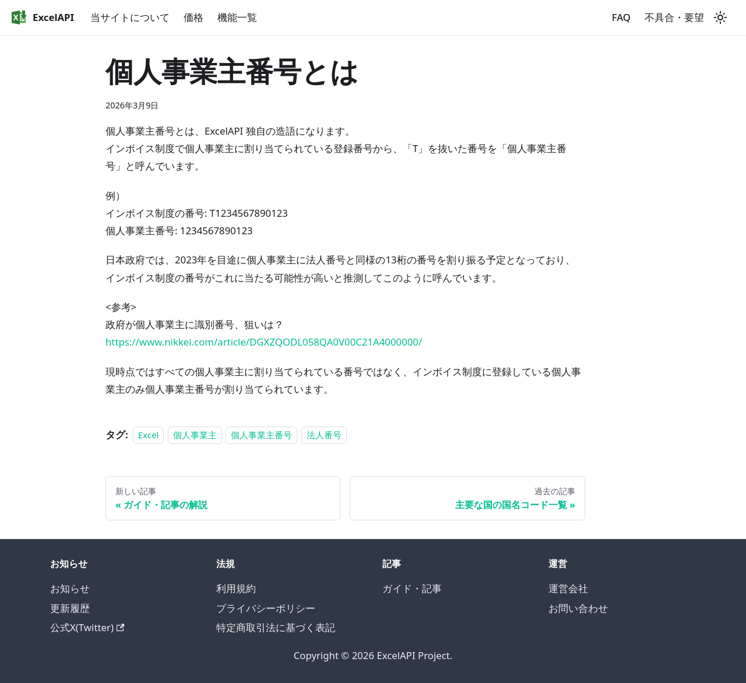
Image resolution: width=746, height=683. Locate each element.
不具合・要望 (674, 17)
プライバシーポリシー (265, 608)
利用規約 (236, 588)
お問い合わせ (578, 608)
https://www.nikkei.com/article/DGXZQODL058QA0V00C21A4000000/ (263, 341)
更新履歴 (70, 608)
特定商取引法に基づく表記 (275, 627)
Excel (148, 435)
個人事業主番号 (261, 435)
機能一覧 (237, 17)
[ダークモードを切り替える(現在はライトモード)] (720, 17)
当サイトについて (130, 17)
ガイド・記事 (412, 588)
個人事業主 (195, 435)
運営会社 (568, 588)
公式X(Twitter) (87, 627)
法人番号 (324, 435)
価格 (193, 17)
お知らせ (70, 588)
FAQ (621, 17)
